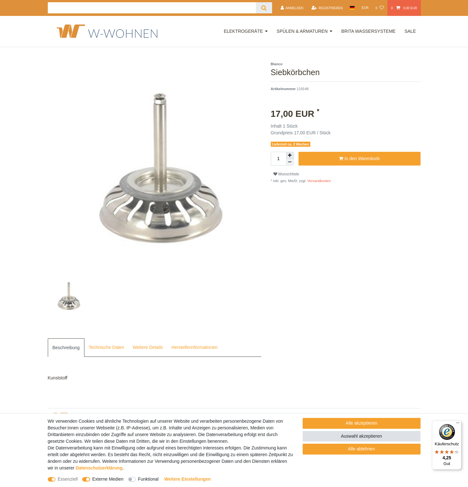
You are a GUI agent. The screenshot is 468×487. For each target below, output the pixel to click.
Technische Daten (106, 347)
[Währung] (365, 8)
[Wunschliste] (379, 8)
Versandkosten (318, 181)
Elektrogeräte (243, 31)
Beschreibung (66, 347)
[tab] (66, 347)
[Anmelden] (292, 8)
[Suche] (264, 7)
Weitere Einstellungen (187, 479)
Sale (410, 31)
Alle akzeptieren (362, 423)
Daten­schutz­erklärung (99, 467)
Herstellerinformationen (194, 347)
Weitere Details (148, 347)
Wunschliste (286, 174)
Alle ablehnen (361, 448)
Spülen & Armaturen (302, 31)
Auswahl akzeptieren (361, 436)
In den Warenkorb (359, 159)
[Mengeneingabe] (278, 159)
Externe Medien (108, 479)
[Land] (352, 8)
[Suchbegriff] (152, 7)
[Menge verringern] (290, 162)
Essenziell (68, 479)
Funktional (148, 479)
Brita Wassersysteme (368, 31)
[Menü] (458, 424)
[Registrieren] (327, 8)
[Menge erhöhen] (290, 155)
